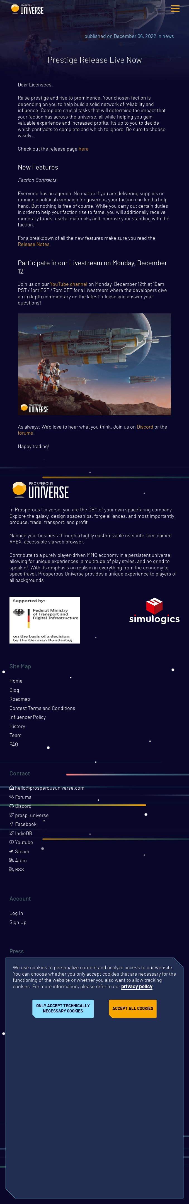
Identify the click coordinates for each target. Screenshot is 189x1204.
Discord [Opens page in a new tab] (20, 806)
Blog (14, 690)
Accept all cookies (132, 1009)
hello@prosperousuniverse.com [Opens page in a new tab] (46, 788)
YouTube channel (68, 284)
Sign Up (17, 922)
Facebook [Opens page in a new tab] (23, 824)
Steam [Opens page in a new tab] (19, 851)
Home (16, 681)
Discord (145, 427)
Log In (16, 913)
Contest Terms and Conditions (42, 708)
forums (25, 433)
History (17, 726)
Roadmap (19, 699)
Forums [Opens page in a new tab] (20, 797)
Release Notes (34, 244)
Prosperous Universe (27, 8)
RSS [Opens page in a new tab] (16, 869)
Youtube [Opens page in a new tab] (21, 842)
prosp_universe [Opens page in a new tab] (29, 815)
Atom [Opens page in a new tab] (18, 860)
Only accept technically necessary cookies (63, 1008)
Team (15, 735)
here (84, 149)
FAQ (13, 744)
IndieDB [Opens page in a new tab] (20, 833)
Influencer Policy (27, 717)
